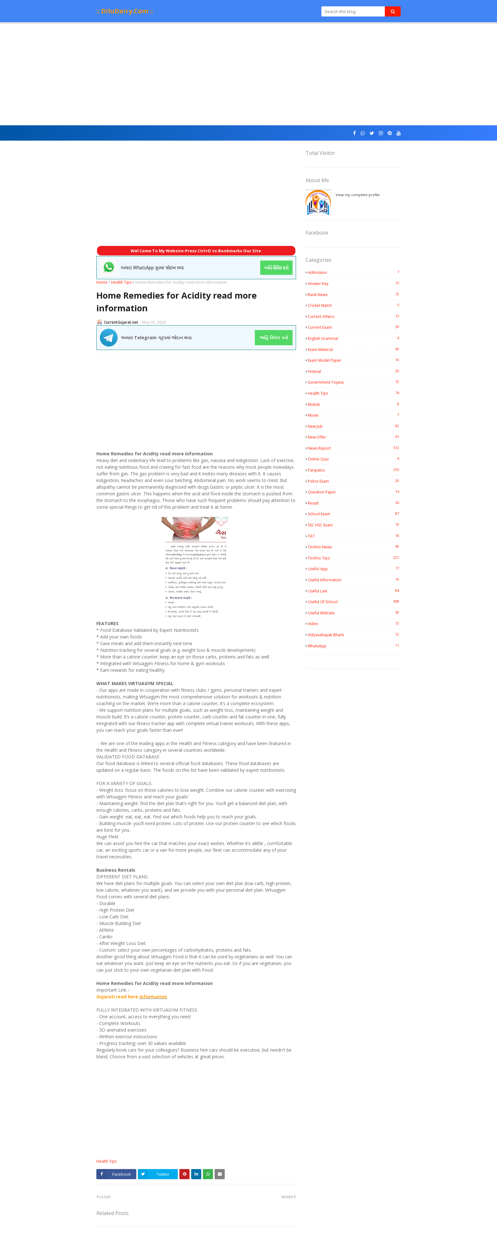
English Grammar (354, 338)
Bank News (354, 294)
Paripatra (354, 470)
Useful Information (354, 580)
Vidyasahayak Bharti (354, 635)
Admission (354, 272)
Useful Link (354, 591)
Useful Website (354, 613)
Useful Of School (354, 602)
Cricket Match (354, 305)
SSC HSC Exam (354, 525)
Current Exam (354, 327)
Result (354, 503)
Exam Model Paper (354, 360)
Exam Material (354, 349)
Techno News (354, 547)
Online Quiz (354, 459)
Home (101, 282)
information (153, 997)
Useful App (354, 569)
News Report (354, 448)
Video (354, 623)
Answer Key (354, 283)
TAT (354, 536)
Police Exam (354, 481)
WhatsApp (354, 646)
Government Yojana (354, 382)
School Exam (354, 514)
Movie (354, 415)
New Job (354, 426)
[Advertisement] (248, 74)
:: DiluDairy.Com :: (124, 11)
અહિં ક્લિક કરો (274, 337)
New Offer (354, 437)
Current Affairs (354, 316)
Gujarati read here (117, 997)
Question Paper (354, 492)
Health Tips (121, 282)
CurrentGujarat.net (121, 322)
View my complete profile (358, 194)
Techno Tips (354, 558)
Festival (354, 371)
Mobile (354, 404)
